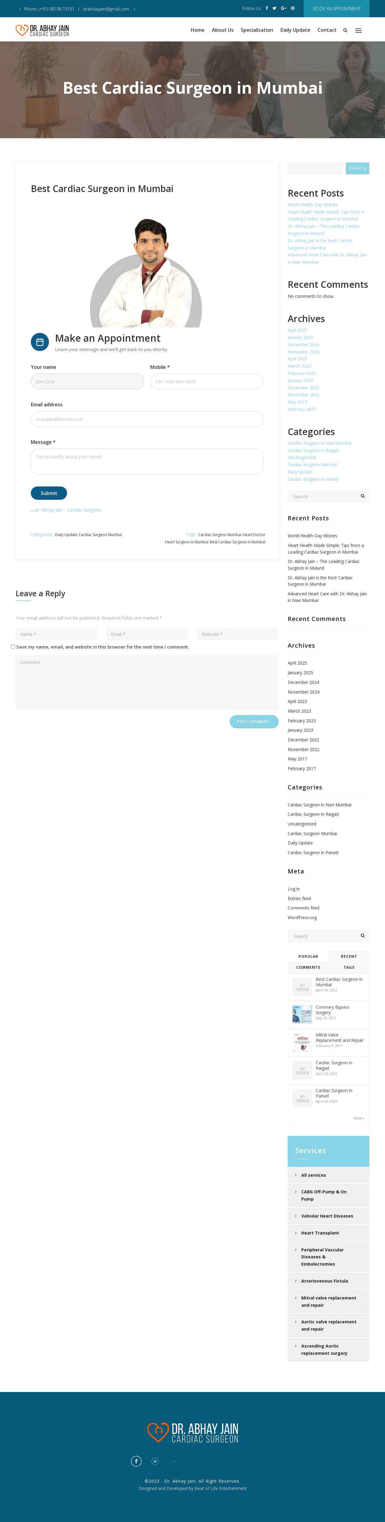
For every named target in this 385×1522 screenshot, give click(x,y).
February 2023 (302, 373)
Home (198, 30)
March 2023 (299, 366)
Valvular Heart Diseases (327, 1216)
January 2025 (300, 337)
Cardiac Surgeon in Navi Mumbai (319, 443)
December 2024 (303, 344)
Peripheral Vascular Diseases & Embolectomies (322, 1257)
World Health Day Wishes (312, 204)
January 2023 (300, 380)
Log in (294, 889)
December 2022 (303, 388)
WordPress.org (302, 917)
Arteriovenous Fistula (324, 1281)
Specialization (257, 30)
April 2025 (297, 330)
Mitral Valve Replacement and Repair (340, 1037)
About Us (223, 30)
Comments (308, 967)
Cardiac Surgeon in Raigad (313, 450)
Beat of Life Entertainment (221, 1488)
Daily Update (295, 30)
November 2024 (303, 352)
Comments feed (303, 908)
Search (357, 168)
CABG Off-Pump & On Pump (324, 1195)
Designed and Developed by (165, 1488)
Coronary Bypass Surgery (332, 1009)
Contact (327, 30)
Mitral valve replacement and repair (328, 1301)
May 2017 (297, 402)
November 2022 (303, 395)
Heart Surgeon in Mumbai (187, 542)
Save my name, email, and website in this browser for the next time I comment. (102, 647)
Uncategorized (302, 457)
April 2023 (297, 359)
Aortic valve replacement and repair (329, 1325)
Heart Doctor (254, 534)
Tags (349, 967)
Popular (308, 956)
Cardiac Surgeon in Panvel (313, 479)
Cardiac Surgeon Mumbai (100, 534)
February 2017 (302, 409)
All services (313, 1175)
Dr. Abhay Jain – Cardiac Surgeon (67, 510)
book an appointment (337, 8)
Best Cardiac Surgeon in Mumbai (237, 542)
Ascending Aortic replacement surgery (324, 1349)
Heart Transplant (320, 1233)
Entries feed (299, 898)
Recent (349, 956)
